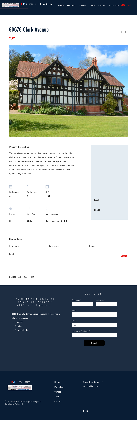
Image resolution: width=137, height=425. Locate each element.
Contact (57, 401)
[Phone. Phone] (96, 325)
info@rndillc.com (90, 386)
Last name (100, 300)
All (19, 277)
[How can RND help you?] (93, 335)
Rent (32, 277)
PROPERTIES (24, 382)
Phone (75, 321)
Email (74, 310)
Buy (25, 277)
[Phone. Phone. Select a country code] (75, 324)
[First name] (81, 304)
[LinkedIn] (87, 410)
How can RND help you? (81, 331)
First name (76, 300)
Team (56, 396)
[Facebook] (40, 4)
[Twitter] (44, 4)
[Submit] (123, 256)
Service (57, 392)
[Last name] (105, 304)
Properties (58, 387)
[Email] (93, 314)
